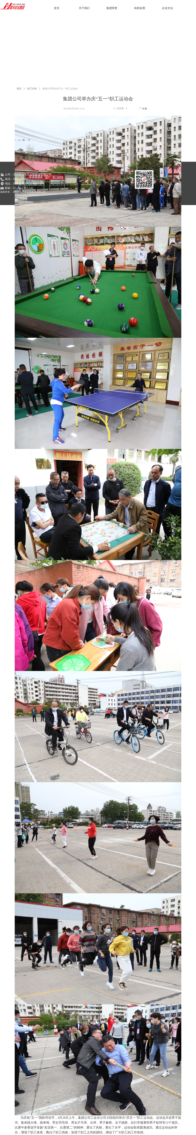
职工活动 (32, 88)
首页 (19, 88)
